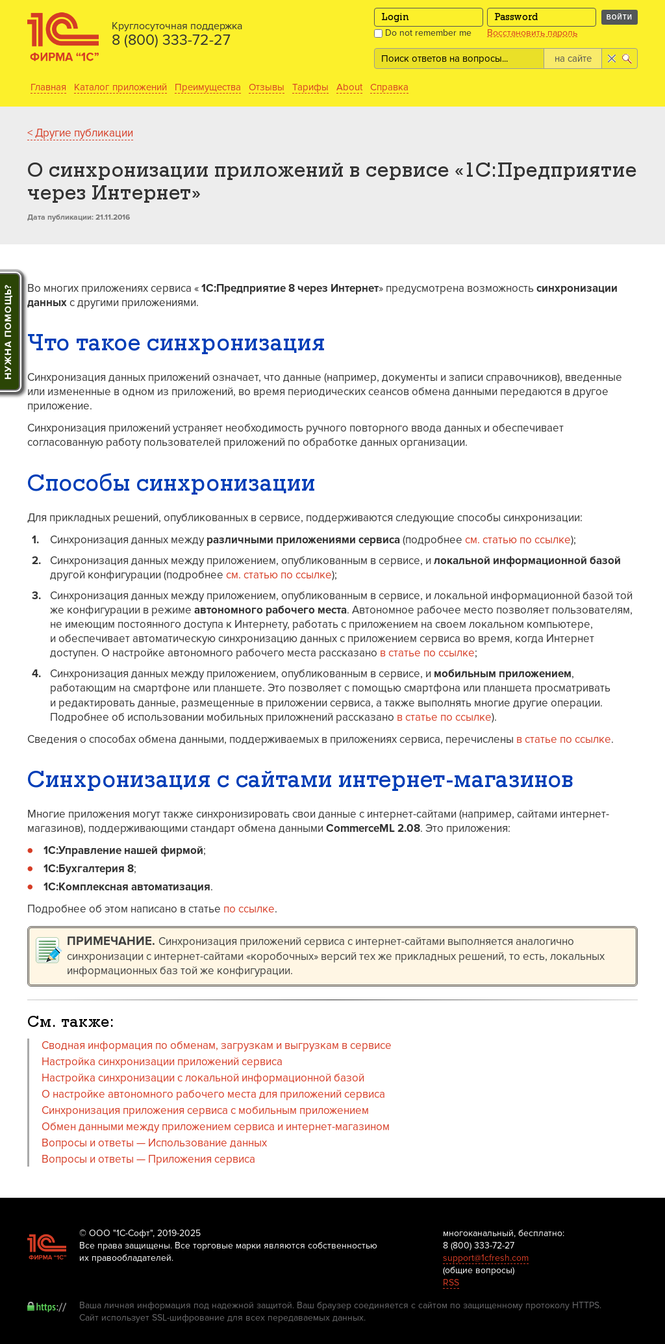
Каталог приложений (120, 87)
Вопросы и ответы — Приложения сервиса (148, 1159)
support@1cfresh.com (486, 1257)
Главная (48, 87)
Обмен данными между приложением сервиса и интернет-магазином (217, 1126)
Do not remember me (422, 32)
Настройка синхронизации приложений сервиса (162, 1061)
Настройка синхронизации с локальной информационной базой (203, 1078)
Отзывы (266, 87)
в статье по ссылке (427, 653)
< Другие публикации (80, 133)
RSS (451, 1282)
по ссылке (249, 909)
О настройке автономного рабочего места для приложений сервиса (213, 1094)
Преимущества (208, 87)
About (349, 87)
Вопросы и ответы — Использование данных (154, 1143)
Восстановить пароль (532, 33)
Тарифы (310, 87)
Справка (389, 87)
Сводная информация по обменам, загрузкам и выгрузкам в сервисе (217, 1045)
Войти (620, 17)
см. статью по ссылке (518, 540)
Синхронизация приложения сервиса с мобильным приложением (205, 1110)
